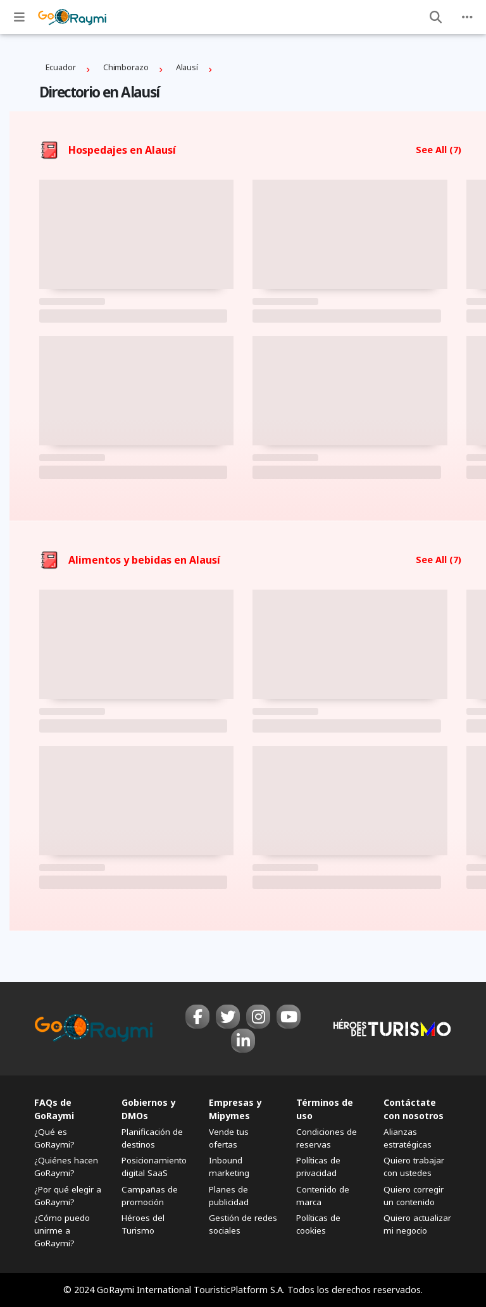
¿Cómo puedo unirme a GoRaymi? (62, 1230)
